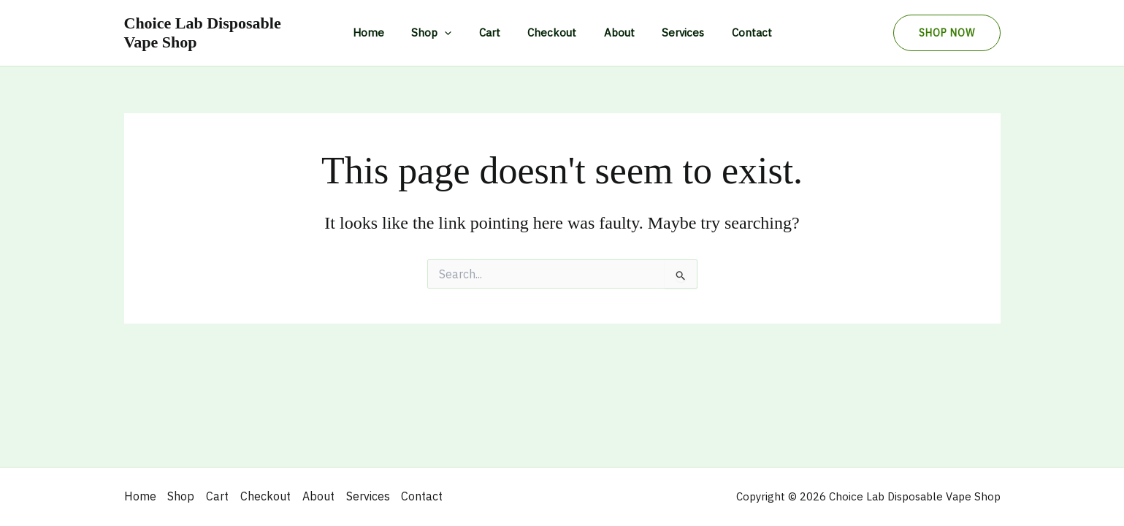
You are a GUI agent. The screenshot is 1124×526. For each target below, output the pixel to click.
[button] (947, 33)
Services (672, 32)
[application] (455, 33)
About (613, 32)
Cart (494, 32)
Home (384, 32)
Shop (442, 33)
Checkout (551, 32)
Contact (735, 32)
